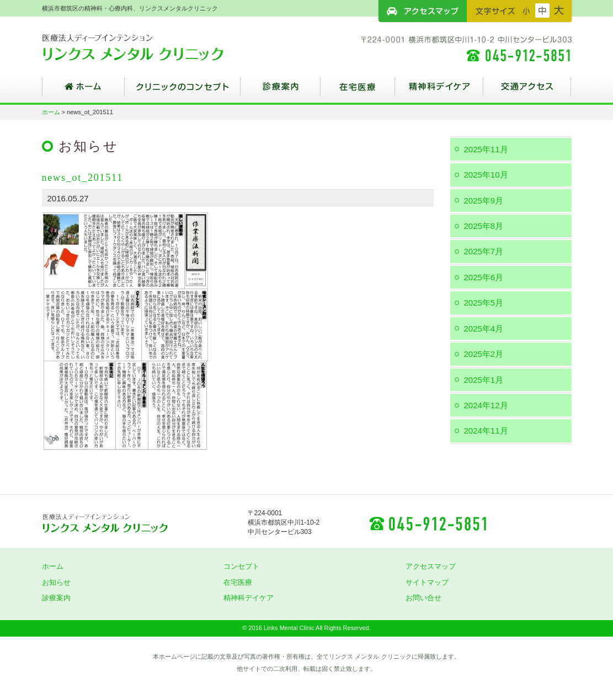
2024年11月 (486, 430)
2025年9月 (484, 200)
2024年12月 (486, 405)
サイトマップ (427, 582)
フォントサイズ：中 (542, 10)
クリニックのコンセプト (183, 91)
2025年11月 (486, 149)
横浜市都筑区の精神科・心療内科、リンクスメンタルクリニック (152, 46)
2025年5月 (484, 302)
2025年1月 (484, 380)
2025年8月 (484, 226)
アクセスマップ (423, 11)
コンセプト (241, 566)
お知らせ (56, 582)
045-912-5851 (427, 523)
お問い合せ (423, 598)
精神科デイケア (439, 91)
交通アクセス (527, 91)
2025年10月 (486, 174)
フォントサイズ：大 (559, 10)
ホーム (83, 91)
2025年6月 (484, 277)
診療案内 (281, 91)
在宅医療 (358, 91)
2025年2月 (484, 354)
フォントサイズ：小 (526, 10)
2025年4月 (484, 328)
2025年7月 (484, 251)
